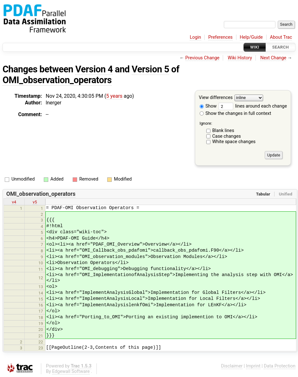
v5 (35, 202)
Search (280, 47)
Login (195, 37)
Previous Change (202, 58)
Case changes (226, 136)
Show (208, 106)
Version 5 (150, 69)
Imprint (253, 366)
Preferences (220, 37)
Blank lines (223, 130)
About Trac (281, 37)
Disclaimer (232, 366)
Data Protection (279, 366)
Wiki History (240, 58)
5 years (114, 96)
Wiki (254, 47)
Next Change (273, 58)
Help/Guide (251, 37)
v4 (14, 202)
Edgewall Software (71, 371)
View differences (216, 98)
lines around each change (252, 106)
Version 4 (94, 69)
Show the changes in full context (235, 113)
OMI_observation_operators (57, 80)
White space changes (234, 141)
